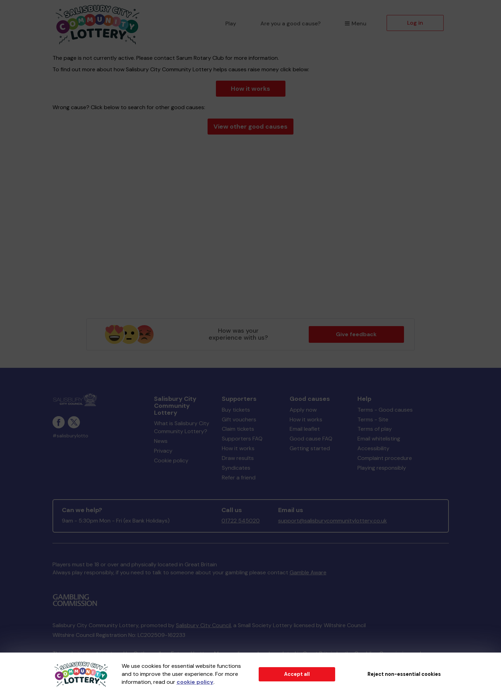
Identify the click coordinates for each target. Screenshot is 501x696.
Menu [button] (355, 23)
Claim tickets (238, 428)
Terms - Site (372, 419)
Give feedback (356, 334)
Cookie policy (171, 460)
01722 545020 (240, 520)
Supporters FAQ (242, 438)
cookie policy (195, 682)
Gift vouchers (239, 419)
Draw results (238, 458)
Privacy (163, 450)
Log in (415, 22)
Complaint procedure (384, 458)
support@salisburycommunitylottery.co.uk (332, 520)
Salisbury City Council (203, 625)
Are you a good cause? (290, 23)
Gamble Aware (308, 572)
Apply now (303, 409)
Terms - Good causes (385, 409)
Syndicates (236, 467)
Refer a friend (239, 477)
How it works (250, 88)
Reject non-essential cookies (404, 674)
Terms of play (374, 428)
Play (230, 23)
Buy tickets (236, 409)
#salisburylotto (70, 436)
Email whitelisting (378, 438)
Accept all (297, 674)
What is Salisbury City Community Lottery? (181, 427)
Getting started (310, 448)
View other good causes (250, 126)
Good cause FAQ (311, 438)
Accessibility (373, 448)
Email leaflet (305, 428)
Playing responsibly (381, 467)
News (161, 441)
